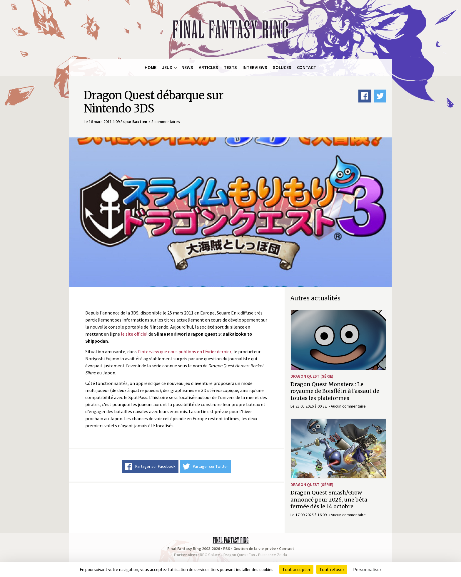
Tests (230, 67)
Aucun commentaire (348, 406)
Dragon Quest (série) (311, 376)
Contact (306, 67)
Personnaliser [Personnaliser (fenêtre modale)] (367, 569)
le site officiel (134, 334)
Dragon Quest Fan (239, 554)
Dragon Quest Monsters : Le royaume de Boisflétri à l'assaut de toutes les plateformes (334, 391)
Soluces (282, 67)
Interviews (255, 67)
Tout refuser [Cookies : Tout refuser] (331, 569)
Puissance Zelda (272, 554)
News (187, 67)
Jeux (167, 67)
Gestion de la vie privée (254, 548)
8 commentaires (165, 121)
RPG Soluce (210, 554)
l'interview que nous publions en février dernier (184, 351)
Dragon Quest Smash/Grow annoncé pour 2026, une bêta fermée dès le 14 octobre (328, 499)
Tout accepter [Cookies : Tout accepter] (296, 569)
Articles (208, 67)
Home (150, 67)
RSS (226, 548)
